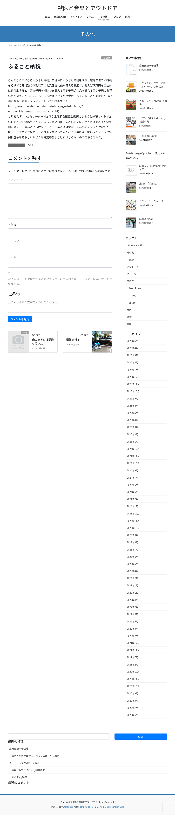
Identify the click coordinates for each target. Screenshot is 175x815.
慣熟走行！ (73, 339)
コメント (15, 179)
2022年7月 (132, 607)
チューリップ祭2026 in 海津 (153, 102)
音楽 (129, 324)
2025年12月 (133, 377)
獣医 (129, 309)
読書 (129, 317)
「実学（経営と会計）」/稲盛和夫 (152, 120)
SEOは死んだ (146, 218)
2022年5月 (132, 621)
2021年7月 (132, 657)
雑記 (131, 259)
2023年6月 (132, 556)
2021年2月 (132, 664)
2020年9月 (132, 693)
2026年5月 (132, 341)
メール (14, 241)
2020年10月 (133, 686)
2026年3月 (132, 355)
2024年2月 (132, 499)
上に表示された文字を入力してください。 (34, 302)
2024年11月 (133, 456)
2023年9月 (132, 535)
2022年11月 (133, 592)
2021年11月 (133, 650)
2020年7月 (132, 707)
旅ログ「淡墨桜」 (148, 183)
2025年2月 (132, 434)
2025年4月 (132, 420)
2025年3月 (132, 427)
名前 (12, 224)
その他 (107, 57)
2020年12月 (133, 671)
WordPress (135, 288)
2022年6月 (132, 614)
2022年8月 (132, 600)
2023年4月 (132, 571)
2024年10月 (133, 463)
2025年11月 (133, 384)
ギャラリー (133, 274)
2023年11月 (133, 520)
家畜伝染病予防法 (148, 65)
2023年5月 (132, 564)
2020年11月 (133, 679)
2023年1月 (132, 585)
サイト (12, 257)
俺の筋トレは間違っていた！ (43, 341)
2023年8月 (132, 542)
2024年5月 (132, 492)
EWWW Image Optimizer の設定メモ (145, 153)
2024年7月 (132, 477)
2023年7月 (132, 549)
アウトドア (133, 266)
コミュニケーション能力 (152, 201)
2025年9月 (132, 398)
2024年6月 (132, 484)
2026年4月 (132, 348)
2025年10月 (133, 391)
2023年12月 (133, 513)
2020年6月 (132, 715)
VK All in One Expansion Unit (110, 806)
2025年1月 (132, 441)
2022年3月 (132, 628)
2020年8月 (132, 700)
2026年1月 (132, 369)
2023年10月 (133, 528)
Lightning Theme (86, 806)
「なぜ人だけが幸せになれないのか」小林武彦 (152, 84)
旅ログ (132, 302)
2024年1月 (132, 506)
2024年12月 (133, 449)
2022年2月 (132, 635)
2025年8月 (132, 405)
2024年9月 (132, 470)
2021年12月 (133, 643)
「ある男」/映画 (148, 136)
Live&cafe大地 (134, 245)
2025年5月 (132, 413)
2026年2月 (132, 362)
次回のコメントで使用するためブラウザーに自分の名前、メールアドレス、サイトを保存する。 (60, 281)
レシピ (132, 295)
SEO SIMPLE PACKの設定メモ (152, 167)
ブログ (130, 281)
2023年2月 (132, 578)
